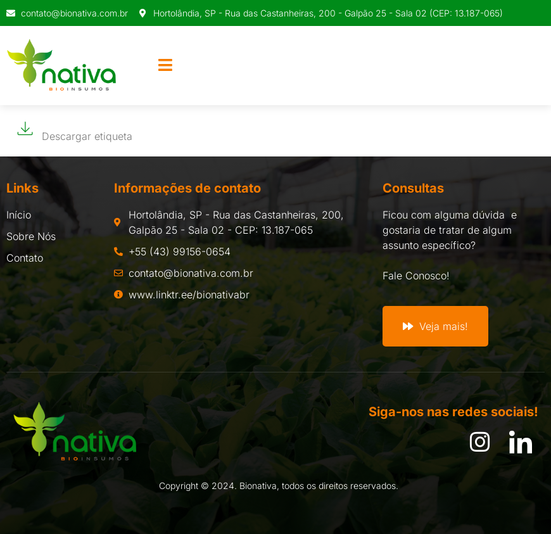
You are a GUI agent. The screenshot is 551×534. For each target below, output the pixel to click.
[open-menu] (165, 65)
